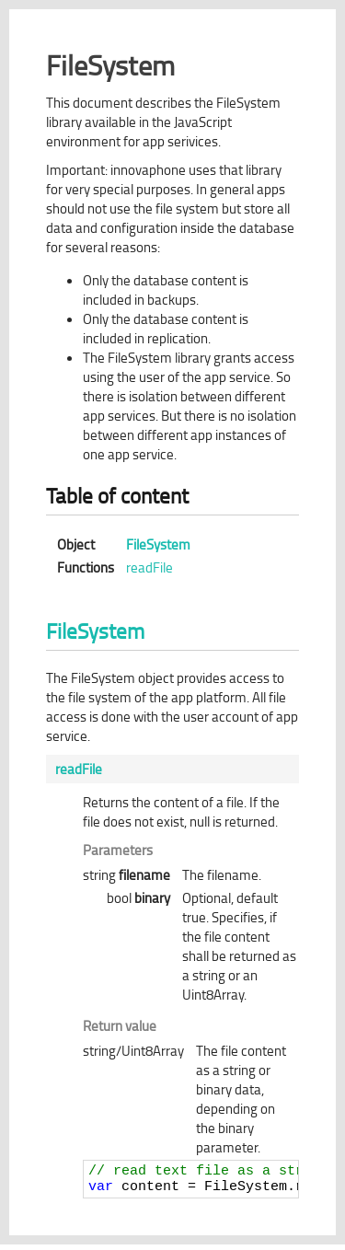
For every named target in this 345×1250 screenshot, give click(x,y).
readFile (149, 567)
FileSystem (158, 544)
